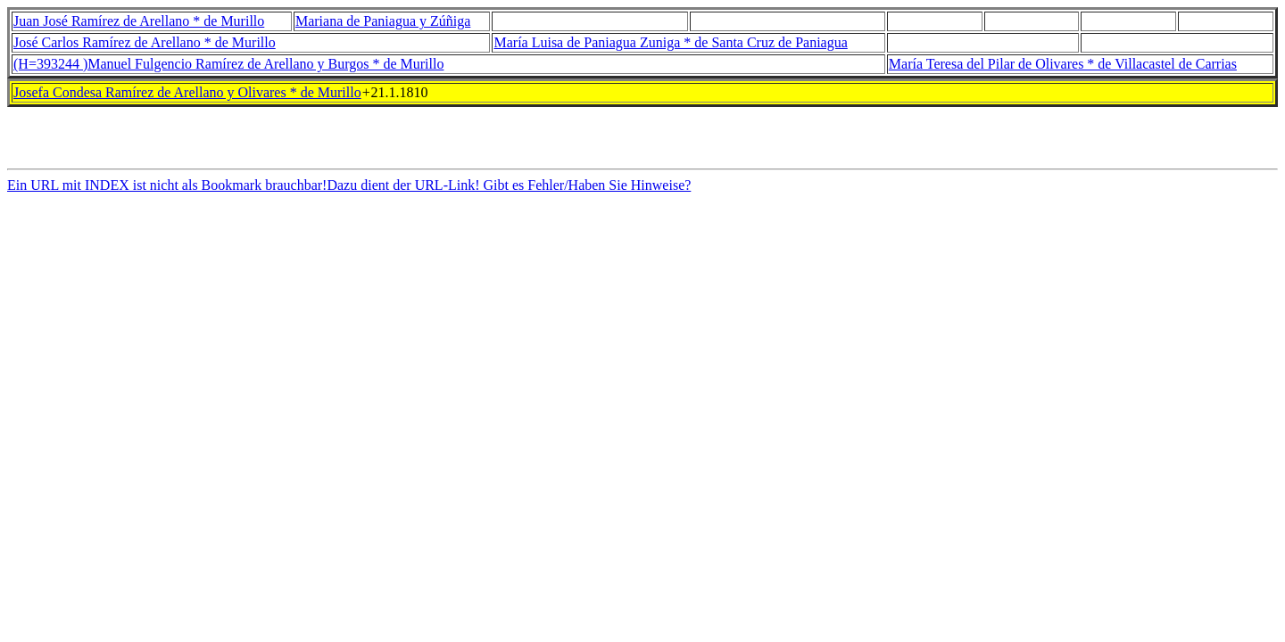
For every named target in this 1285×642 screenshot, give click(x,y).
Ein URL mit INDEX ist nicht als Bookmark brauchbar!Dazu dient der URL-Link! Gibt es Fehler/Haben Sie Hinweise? (349, 190)
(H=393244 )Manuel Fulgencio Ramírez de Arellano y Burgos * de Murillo (228, 63)
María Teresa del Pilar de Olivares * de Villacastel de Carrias (1063, 63)
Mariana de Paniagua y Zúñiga (382, 21)
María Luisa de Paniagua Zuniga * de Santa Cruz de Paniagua (670, 42)
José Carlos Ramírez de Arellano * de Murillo (144, 42)
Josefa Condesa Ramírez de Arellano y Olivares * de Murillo (187, 92)
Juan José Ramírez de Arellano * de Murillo (138, 21)
